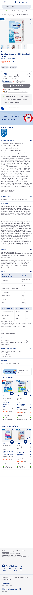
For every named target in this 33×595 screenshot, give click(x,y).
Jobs (12, 577)
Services (17, 577)
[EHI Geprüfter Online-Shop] (3, 591)
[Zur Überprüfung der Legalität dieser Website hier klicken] (6, 591)
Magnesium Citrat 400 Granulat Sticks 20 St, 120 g (8, 453)
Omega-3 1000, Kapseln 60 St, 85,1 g (7, 404)
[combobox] (16, 7)
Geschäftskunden (6, 579)
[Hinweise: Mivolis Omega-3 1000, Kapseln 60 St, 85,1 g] (6, 415)
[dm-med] (10, 585)
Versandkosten (5, 552)
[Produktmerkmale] (16, 196)
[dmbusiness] (7, 585)
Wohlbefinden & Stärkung (21, 14)
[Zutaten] (16, 249)
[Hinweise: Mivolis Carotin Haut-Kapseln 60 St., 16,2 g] (20, 464)
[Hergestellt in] (16, 361)
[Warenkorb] (27, 2)
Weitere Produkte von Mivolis (15, 371)
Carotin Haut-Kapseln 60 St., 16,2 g (21, 454)
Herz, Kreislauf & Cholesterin (9, 15)
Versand (14, 78)
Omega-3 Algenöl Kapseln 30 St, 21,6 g (21, 406)
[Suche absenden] (28, 7)
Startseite (4, 14)
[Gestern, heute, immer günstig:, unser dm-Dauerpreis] (16, 118)
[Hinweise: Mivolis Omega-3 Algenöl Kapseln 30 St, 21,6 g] (20, 415)
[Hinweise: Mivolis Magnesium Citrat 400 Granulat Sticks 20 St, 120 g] (6, 464)
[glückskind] (3, 585)
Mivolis (3, 52)
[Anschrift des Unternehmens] (16, 348)
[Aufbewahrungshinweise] (16, 338)
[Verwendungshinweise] (16, 219)
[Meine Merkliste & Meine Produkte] (19, 2)
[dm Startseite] (5, 2)
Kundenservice (25, 577)
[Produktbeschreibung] (16, 140)
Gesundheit (10, 14)
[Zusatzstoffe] (16, 331)
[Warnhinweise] (16, 204)
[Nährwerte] (16, 271)
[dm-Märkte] (16, 2)
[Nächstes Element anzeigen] (28, 390)
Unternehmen (6, 577)
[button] (30, 2)
